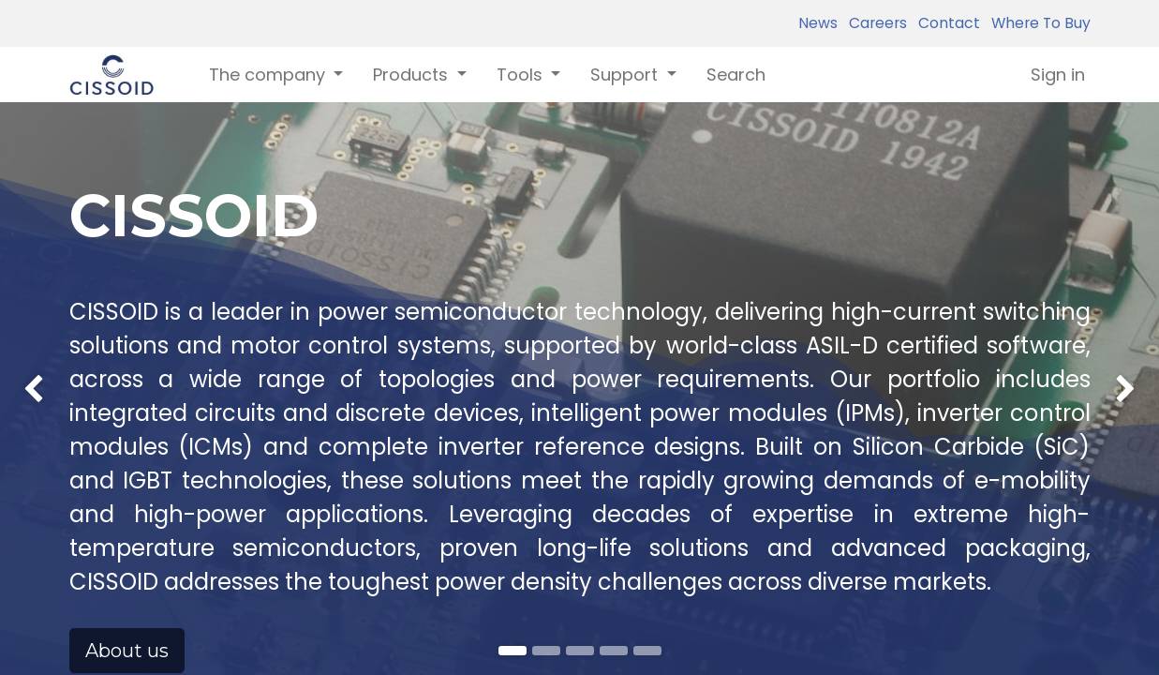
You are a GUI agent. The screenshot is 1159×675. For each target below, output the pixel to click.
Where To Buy (1037, 23)
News (818, 23)
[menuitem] (735, 74)
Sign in (1058, 74)
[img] (46, 347)
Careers (874, 23)
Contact (945, 23)
